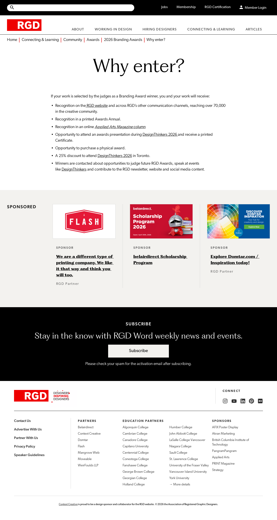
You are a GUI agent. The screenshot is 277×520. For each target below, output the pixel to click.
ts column (120, 127)
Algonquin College (135, 427)
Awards (93, 40)
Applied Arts (220, 457)
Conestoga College (136, 459)
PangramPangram (224, 451)
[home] (24, 24)
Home (12, 40)
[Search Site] (74, 7)
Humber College (180, 427)
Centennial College (136, 453)
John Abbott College (183, 433)
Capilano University (136, 446)
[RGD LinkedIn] (242, 401)
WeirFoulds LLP (88, 465)
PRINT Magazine (223, 463)
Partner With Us (26, 438)
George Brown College (138, 472)
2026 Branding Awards (123, 40)
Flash (81, 446)
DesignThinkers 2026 (160, 135)
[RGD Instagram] (225, 401)
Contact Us (22, 421)
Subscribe (138, 351)
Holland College (134, 484)
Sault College (178, 453)
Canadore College (135, 440)
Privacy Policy (24, 446)
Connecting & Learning (40, 40)
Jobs (164, 7)
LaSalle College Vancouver (187, 440)
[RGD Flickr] (260, 401)
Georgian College (135, 478)
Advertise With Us (28, 429)
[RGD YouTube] (234, 401)
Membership (186, 7)
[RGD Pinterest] (251, 401)
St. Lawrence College (183, 459)
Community (72, 40)
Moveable (85, 459)
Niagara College (180, 446)
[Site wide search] (70, 7)
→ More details (179, 484)
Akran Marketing (223, 433)
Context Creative (89, 433)
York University (179, 478)
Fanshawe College (135, 465)
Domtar (83, 440)
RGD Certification (218, 7)
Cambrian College (135, 433)
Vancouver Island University (188, 472)
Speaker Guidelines (29, 455)
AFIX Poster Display (225, 427)
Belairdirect (85, 427)
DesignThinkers (74, 169)
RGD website (97, 106)
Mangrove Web (89, 453)
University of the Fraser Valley (189, 465)
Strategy (217, 470)
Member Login (255, 8)
